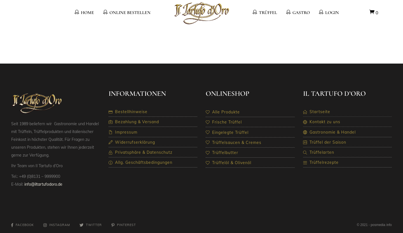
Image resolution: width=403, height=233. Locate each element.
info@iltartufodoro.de (43, 184)
